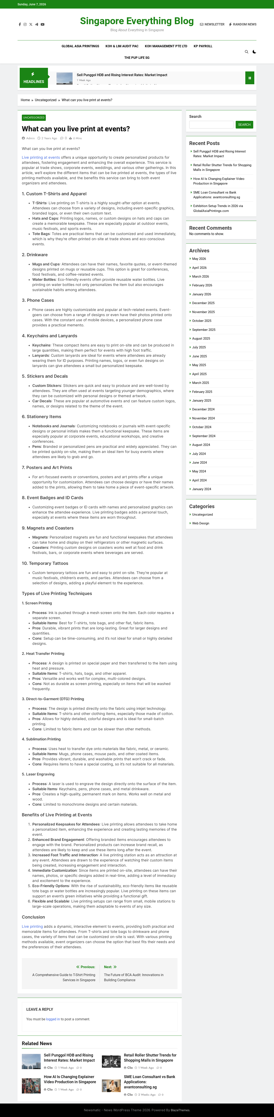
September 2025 (203, 330)
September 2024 (203, 436)
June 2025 (199, 356)
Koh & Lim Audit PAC (122, 46)
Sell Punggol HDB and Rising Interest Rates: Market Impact (122, 75)
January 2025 (201, 400)
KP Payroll (203, 46)
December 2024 (203, 409)
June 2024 (199, 463)
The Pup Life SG (136, 58)
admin (30, 138)
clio (50, 1068)
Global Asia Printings (80, 46)
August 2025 (201, 338)
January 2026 (201, 294)
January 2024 (201, 489)
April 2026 (199, 268)
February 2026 (202, 285)
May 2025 (199, 365)
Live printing (32, 926)
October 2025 (201, 321)
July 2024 (199, 454)
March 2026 (200, 276)
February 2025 (202, 392)
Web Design (200, 523)
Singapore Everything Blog (137, 21)
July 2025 (199, 347)
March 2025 (200, 383)
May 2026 (199, 259)
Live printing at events (41, 157)
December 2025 (203, 303)
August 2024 (201, 445)
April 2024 (199, 480)
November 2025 (203, 312)
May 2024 (199, 471)
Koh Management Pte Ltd (166, 46)
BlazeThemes (180, 1110)
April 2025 (199, 374)
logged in (53, 1019)
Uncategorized (33, 118)
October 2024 (201, 427)
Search (195, 116)
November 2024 (203, 418)
